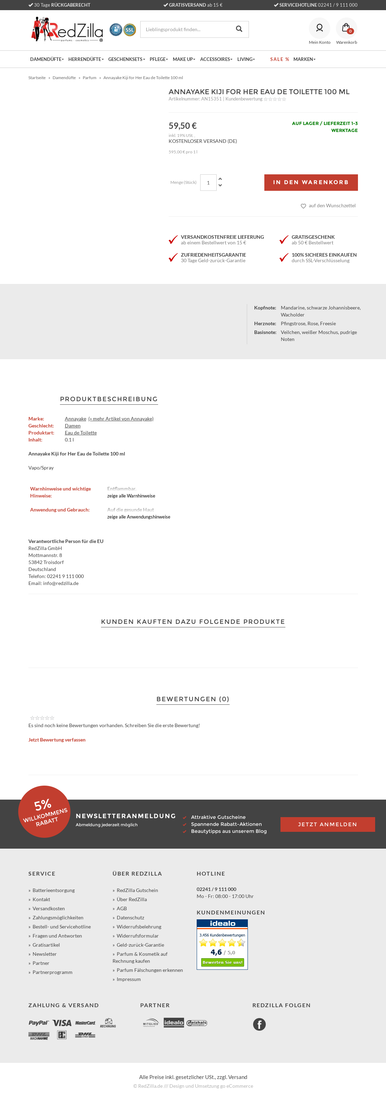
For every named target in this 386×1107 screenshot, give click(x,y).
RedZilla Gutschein (137, 890)
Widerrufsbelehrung (139, 927)
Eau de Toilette (81, 433)
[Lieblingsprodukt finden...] (182, 29)
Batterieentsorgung (54, 890)
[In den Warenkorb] (311, 182)
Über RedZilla (132, 899)
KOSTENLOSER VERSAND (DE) (203, 141)
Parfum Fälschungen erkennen (150, 970)
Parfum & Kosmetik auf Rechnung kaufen (140, 957)
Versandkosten (49, 908)
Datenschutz (130, 917)
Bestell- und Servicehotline (62, 927)
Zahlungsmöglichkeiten (58, 917)
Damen (73, 426)
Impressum (129, 979)
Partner (41, 963)
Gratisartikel (46, 945)
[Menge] (208, 182)
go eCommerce (236, 1086)
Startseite (37, 77)
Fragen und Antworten (57, 936)
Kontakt (41, 899)
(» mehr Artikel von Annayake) (121, 419)
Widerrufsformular (138, 936)
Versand (237, 1077)
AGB (122, 908)
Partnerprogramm (53, 972)
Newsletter (45, 954)
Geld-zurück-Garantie (140, 945)
